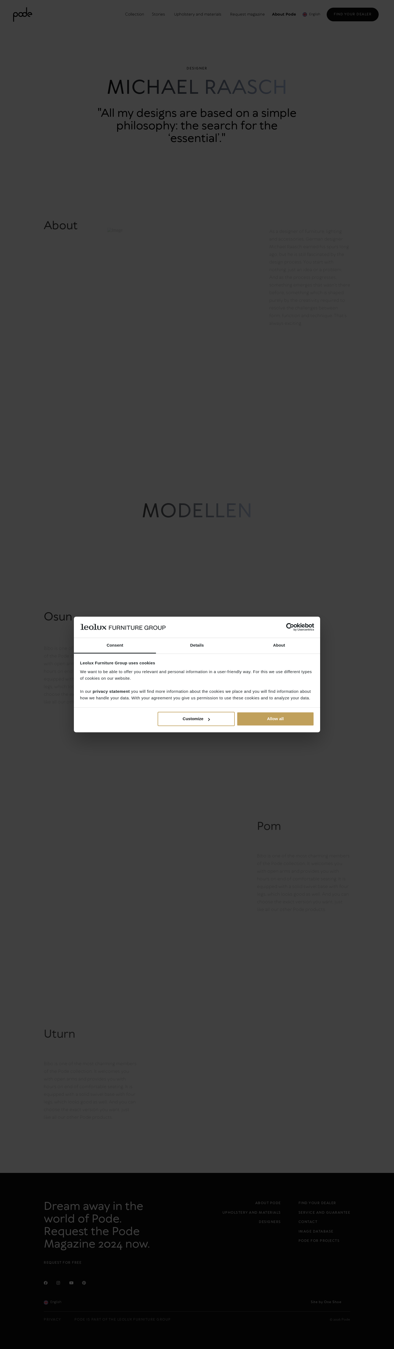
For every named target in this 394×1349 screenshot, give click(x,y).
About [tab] (279, 645)
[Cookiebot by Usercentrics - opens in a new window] (290, 627)
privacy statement (111, 691)
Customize (196, 719)
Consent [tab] (115, 645)
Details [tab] (197, 645)
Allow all (275, 719)
